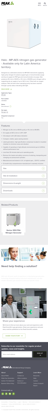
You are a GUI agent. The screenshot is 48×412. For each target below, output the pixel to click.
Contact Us (20, 375)
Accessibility (4, 402)
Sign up (40, 353)
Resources (36, 375)
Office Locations (22, 378)
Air (7, 112)
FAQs (34, 378)
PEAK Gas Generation (7, 378)
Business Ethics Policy (7, 383)
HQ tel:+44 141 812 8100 (15, 404)
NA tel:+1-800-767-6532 (29, 404)
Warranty (25, 402)
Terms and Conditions (34, 402)
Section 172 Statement (7, 381)
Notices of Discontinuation (21, 382)
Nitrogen (3, 112)
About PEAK (5, 375)
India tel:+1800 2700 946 (7, 406)
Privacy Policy (12, 402)
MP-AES (3, 95)
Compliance (4, 404)
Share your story (12, 336)
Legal (19, 402)
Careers (35, 381)
